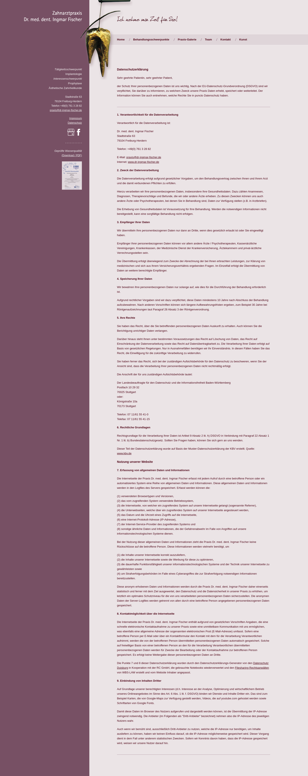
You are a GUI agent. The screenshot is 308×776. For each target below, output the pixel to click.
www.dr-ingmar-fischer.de (143, 162)
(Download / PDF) (72, 155)
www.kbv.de (124, 453)
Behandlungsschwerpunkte (151, 39)
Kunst (243, 39)
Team (208, 39)
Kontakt (225, 39)
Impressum (75, 118)
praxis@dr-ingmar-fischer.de (66, 110)
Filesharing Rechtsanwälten (252, 667)
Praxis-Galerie (187, 39)
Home (121, 39)
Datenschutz (75, 122)
